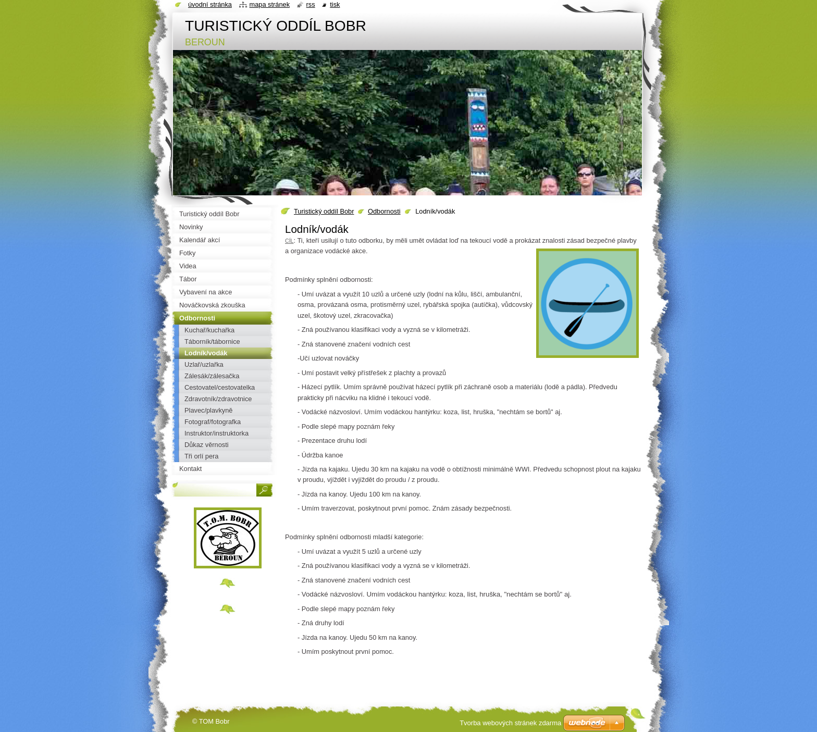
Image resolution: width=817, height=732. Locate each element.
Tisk (335, 4)
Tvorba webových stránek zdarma (510, 723)
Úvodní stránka (210, 4)
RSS (310, 4)
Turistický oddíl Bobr (324, 211)
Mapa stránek (270, 4)
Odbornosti (384, 211)
